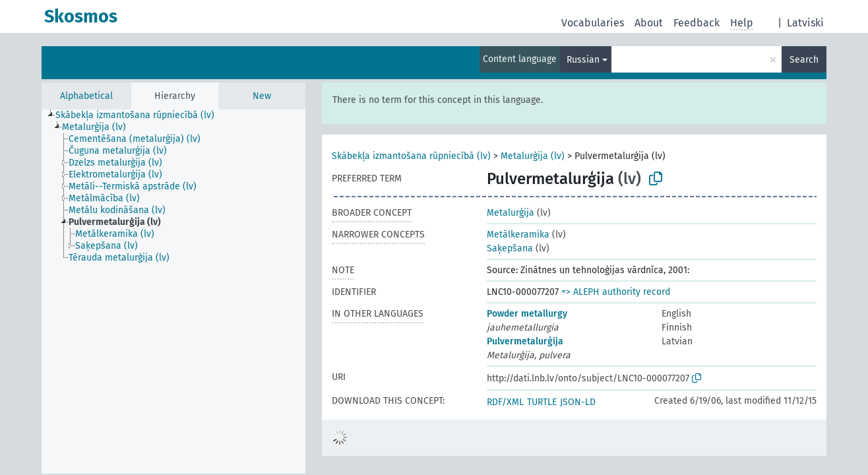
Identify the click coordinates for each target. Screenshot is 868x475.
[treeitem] (140, 115)
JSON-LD (578, 402)
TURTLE (542, 402)
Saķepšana (510, 248)
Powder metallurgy (527, 313)
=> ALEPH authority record (615, 292)
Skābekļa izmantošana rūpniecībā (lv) (411, 156)
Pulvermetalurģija (525, 341)
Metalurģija (510, 212)
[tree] (173, 292)
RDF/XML (505, 402)
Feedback (696, 22)
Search (804, 59)
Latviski (805, 22)
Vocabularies (592, 22)
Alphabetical (86, 96)
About (649, 22)
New (262, 96)
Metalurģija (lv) (533, 156)
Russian (583, 59)
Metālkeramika (518, 234)
